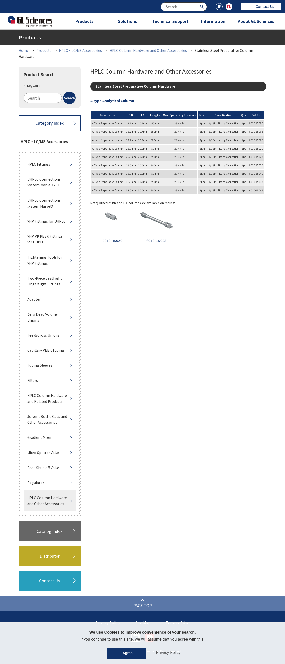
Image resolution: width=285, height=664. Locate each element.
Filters (32, 380)
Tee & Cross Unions (43, 335)
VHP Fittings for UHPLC (46, 221)
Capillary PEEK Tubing (45, 350)
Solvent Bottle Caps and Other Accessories (47, 419)
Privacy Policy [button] (168, 652)
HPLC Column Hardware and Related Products (47, 398)
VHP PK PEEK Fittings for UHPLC (45, 239)
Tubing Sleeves (39, 365)
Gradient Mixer (39, 437)
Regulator (35, 482)
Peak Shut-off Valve (43, 467)
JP (219, 6)
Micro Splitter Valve (43, 452)
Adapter (34, 299)
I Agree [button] (127, 653)
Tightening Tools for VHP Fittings (44, 260)
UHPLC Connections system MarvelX (44, 203)
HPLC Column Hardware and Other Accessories (148, 50)
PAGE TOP (142, 605)
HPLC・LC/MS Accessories (80, 50)
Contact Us (261, 6)
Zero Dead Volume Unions (42, 317)
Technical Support (170, 21)
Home (24, 50)
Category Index (49, 123)
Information (213, 21)
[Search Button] (202, 6)
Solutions (127, 21)
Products (84, 21)
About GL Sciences (256, 21)
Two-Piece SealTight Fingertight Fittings (44, 281)
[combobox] (184, 6)
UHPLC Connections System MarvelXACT (44, 182)
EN (229, 6)
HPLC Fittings (38, 164)
